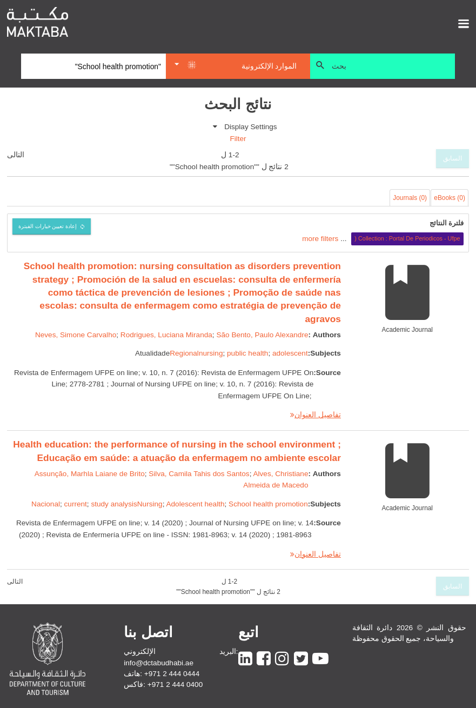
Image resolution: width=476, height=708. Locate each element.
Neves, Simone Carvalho (75, 335)
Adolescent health (195, 504)
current (75, 504)
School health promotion (268, 504)
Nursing (150, 504)
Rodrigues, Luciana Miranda (166, 335)
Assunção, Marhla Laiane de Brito (90, 474)
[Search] (93, 66)
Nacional (45, 504)
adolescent (290, 353)
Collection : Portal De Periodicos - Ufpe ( (407, 238)
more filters (320, 238)
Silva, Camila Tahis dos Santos (199, 474)
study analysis (114, 504)
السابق (452, 158)
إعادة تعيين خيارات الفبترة (47, 226)
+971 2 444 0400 (175, 684)
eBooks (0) (449, 198)
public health (247, 353)
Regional (184, 353)
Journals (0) (410, 198)
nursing (211, 353)
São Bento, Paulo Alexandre (262, 335)
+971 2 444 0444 (171, 674)
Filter (238, 139)
